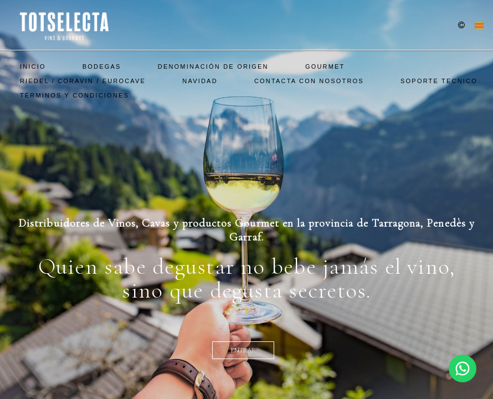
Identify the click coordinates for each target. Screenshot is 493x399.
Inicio (33, 66)
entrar (243, 350)
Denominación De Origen (213, 66)
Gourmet (325, 66)
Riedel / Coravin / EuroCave (83, 81)
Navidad (199, 81)
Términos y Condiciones (74, 95)
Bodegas (102, 66)
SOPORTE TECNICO (438, 81)
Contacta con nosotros (309, 81)
